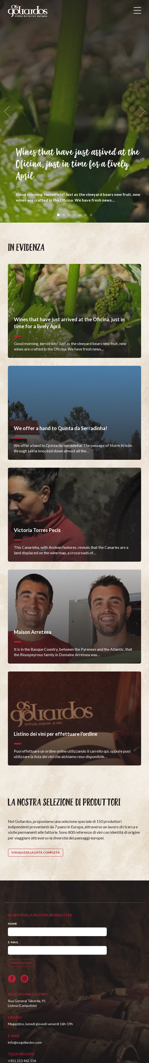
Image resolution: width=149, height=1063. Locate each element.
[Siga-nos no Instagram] (24, 979)
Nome (12, 923)
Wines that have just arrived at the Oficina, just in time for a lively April (77, 164)
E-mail (13, 942)
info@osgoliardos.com (25, 1042)
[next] (140, 111)
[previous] (8, 111)
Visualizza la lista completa (35, 852)
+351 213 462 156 (22, 1061)
